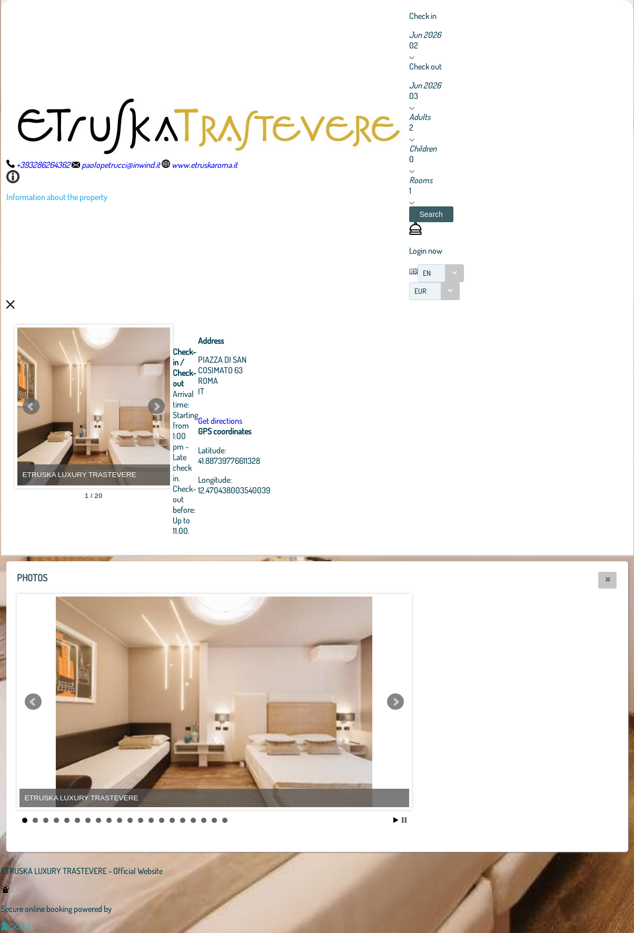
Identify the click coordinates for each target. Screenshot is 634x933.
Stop (404, 820)
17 (193, 820)
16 (182, 820)
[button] (431, 214)
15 (172, 820)
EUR (420, 290)
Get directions (278, 420)
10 (119, 820)
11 (130, 820)
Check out (425, 66)
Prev (31, 406)
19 (214, 820)
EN (427, 273)
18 (203, 820)
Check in (423, 16)
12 (140, 820)
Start (396, 820)
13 (151, 820)
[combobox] (441, 273)
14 (161, 820)
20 (224, 820)
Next (214, 406)
